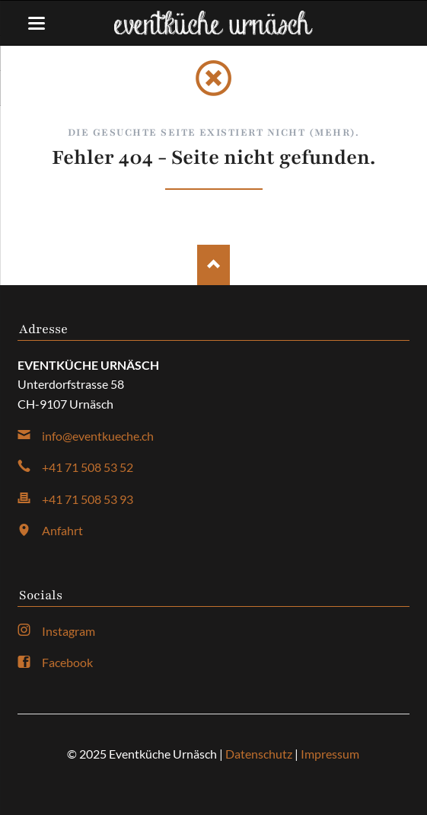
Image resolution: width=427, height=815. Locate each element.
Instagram (68, 631)
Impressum (330, 753)
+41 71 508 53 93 (87, 499)
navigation (36, 23)
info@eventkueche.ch (98, 435)
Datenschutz (258, 753)
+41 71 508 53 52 (87, 467)
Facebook (67, 662)
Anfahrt (62, 530)
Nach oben (213, 265)
